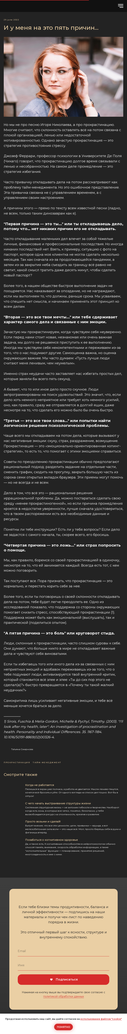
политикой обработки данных (63, 996)
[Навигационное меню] (120, 6)
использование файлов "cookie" (101, 1019)
